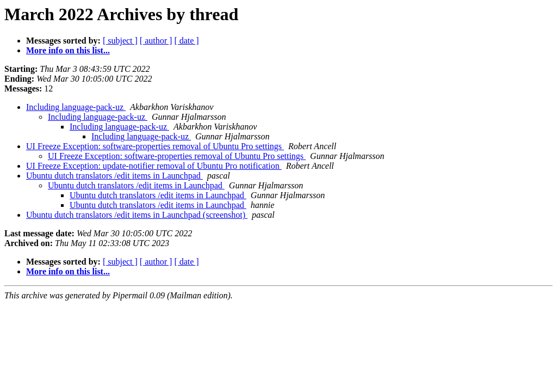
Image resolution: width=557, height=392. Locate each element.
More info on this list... (68, 50)
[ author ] (156, 40)
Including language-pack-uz (76, 107)
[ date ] (186, 40)
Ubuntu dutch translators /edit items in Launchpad (114, 175)
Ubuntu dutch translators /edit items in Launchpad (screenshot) (136, 214)
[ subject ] (120, 40)
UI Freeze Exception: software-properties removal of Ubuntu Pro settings (155, 146)
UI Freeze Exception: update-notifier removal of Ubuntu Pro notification (154, 165)
